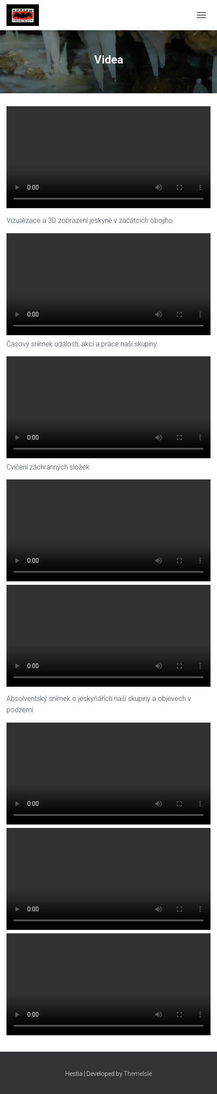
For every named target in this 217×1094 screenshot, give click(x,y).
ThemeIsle (138, 1073)
